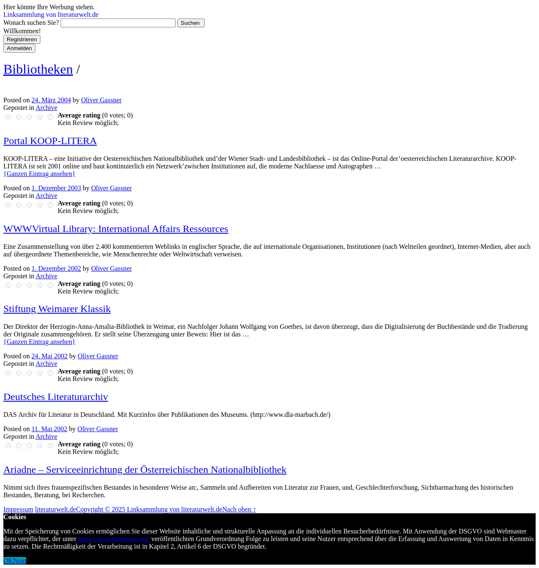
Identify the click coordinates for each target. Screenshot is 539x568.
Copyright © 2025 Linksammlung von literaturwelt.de (149, 509)
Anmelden (19, 48)
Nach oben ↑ (239, 509)
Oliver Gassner (101, 100)
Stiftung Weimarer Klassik (57, 308)
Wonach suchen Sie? (31, 22)
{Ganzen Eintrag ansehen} (39, 173)
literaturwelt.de (55, 509)
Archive (46, 107)
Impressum (18, 509)
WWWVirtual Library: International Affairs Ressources (115, 228)
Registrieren (22, 39)
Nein (19, 560)
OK (8, 560)
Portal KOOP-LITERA (50, 140)
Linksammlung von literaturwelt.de (51, 14)
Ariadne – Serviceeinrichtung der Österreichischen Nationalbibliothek (144, 469)
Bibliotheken (38, 69)
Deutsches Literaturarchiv (55, 396)
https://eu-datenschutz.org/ (113, 538)
